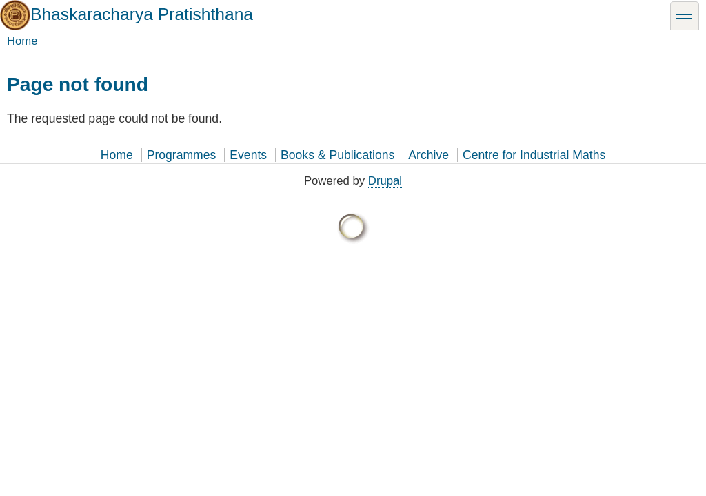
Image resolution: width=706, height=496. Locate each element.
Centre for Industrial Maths (534, 155)
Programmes (181, 155)
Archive (428, 155)
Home (22, 41)
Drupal (385, 180)
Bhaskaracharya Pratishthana (141, 14)
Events (248, 155)
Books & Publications (337, 155)
